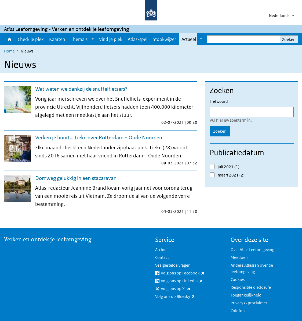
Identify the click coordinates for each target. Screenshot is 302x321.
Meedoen (239, 257)
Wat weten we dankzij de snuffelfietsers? (81, 89)
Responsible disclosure (251, 287)
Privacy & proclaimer (249, 302)
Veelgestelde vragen (173, 265)
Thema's (79, 39)
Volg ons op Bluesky (187, 296)
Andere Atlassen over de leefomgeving (252, 268)
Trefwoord (219, 101)
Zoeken (289, 39)
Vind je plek (110, 39)
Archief (161, 249)
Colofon (238, 310)
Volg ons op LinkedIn (192, 281)
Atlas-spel (137, 39)
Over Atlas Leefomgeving (252, 249)
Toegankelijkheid (246, 295)
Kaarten (57, 39)
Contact (162, 257)
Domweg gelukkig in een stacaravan (76, 178)
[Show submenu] (92, 39)
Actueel (188, 39)
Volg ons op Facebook (192, 273)
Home (9, 39)
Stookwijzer (164, 39)
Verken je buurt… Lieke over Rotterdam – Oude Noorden (98, 137)
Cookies (238, 279)
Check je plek (31, 39)
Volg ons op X (187, 288)
